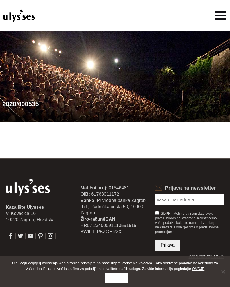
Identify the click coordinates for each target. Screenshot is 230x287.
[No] (223, 271)
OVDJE (198, 269)
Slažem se (117, 278)
